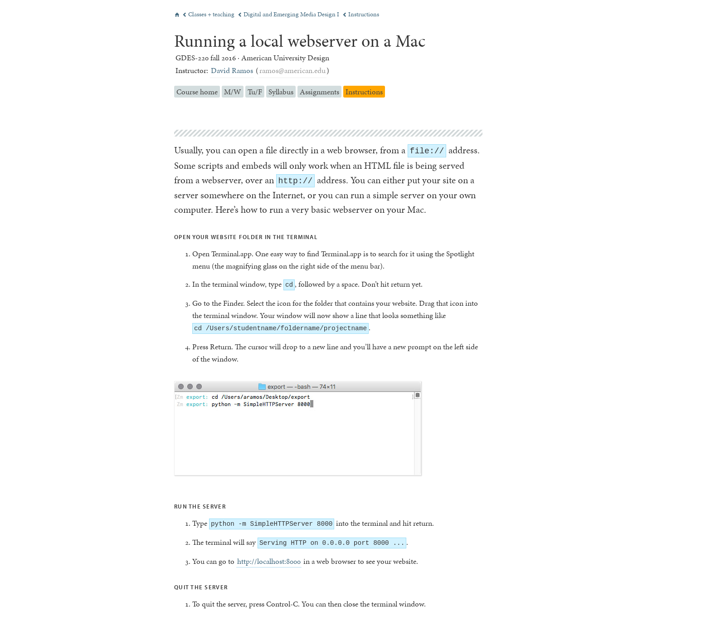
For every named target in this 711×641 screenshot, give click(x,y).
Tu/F (255, 91)
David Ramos (232, 70)
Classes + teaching (209, 14)
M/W (232, 91)
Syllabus (280, 91)
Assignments (319, 91)
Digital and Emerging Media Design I (289, 14)
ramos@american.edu (292, 70)
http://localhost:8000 (269, 561)
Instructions (360, 14)
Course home (197, 91)
